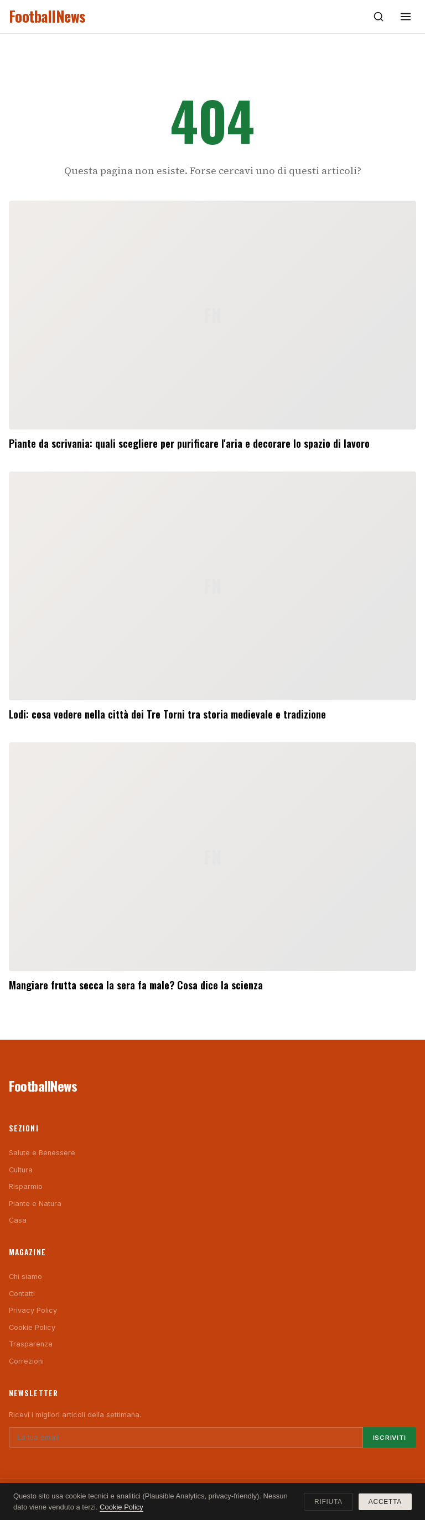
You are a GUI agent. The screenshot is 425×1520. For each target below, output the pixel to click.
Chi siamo (25, 1276)
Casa (18, 1220)
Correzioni (26, 1361)
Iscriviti (389, 1438)
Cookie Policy (32, 1327)
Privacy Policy (33, 1310)
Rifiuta (328, 1502)
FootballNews (47, 16)
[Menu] (405, 16)
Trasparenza (31, 1344)
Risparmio (26, 1186)
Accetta (385, 1502)
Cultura (21, 1170)
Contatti (22, 1294)
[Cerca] (378, 17)
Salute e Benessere (42, 1153)
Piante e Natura (35, 1203)
